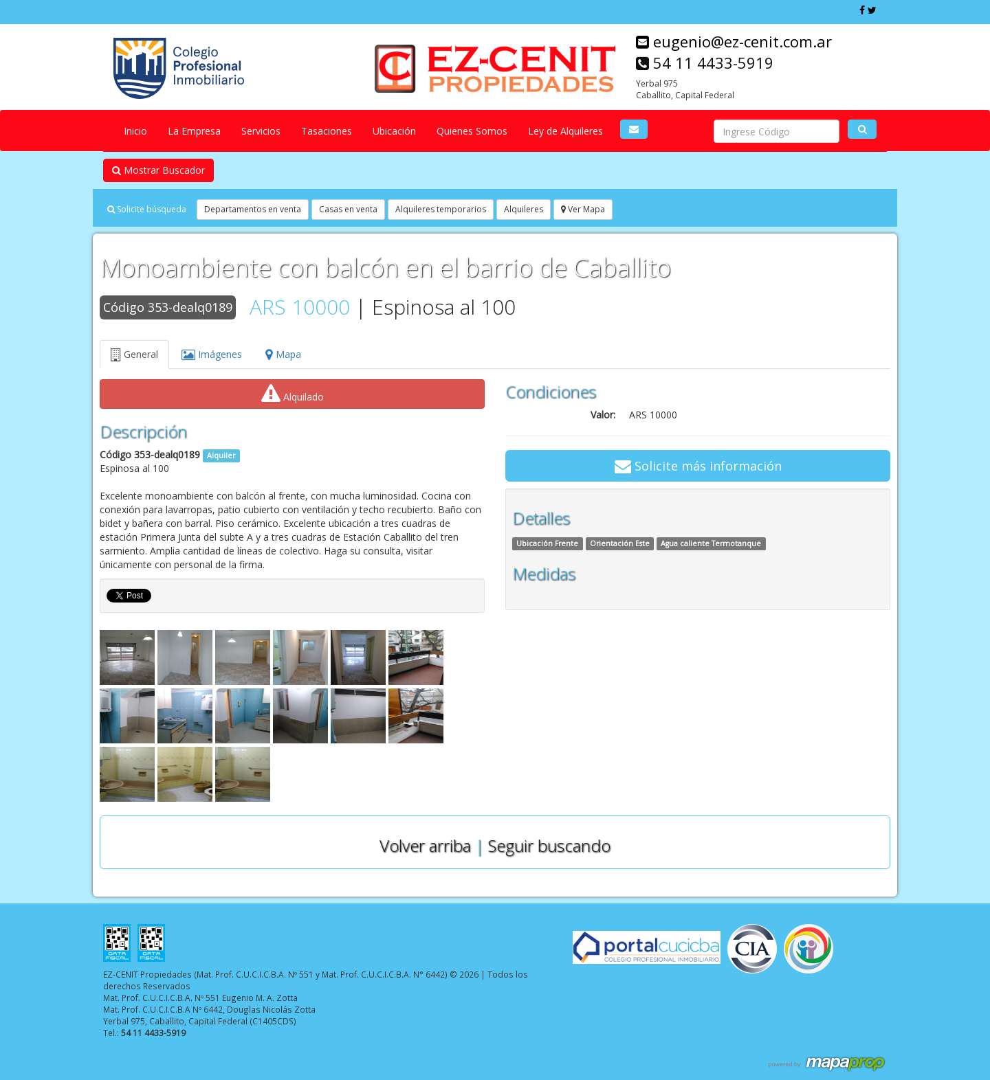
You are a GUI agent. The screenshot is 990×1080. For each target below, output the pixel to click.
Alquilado (292, 393)
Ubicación (394, 130)
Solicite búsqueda (146, 209)
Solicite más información (698, 466)
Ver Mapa (583, 209)
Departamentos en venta (252, 209)
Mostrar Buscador (158, 170)
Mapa (283, 354)
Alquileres (523, 209)
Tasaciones (326, 130)
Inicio (135, 130)
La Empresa (194, 130)
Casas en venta (348, 209)
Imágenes (212, 354)
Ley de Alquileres (565, 130)
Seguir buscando (549, 845)
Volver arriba (425, 845)
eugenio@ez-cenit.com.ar (734, 41)
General (134, 354)
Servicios (260, 130)
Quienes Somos (472, 130)
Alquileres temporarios (440, 209)
